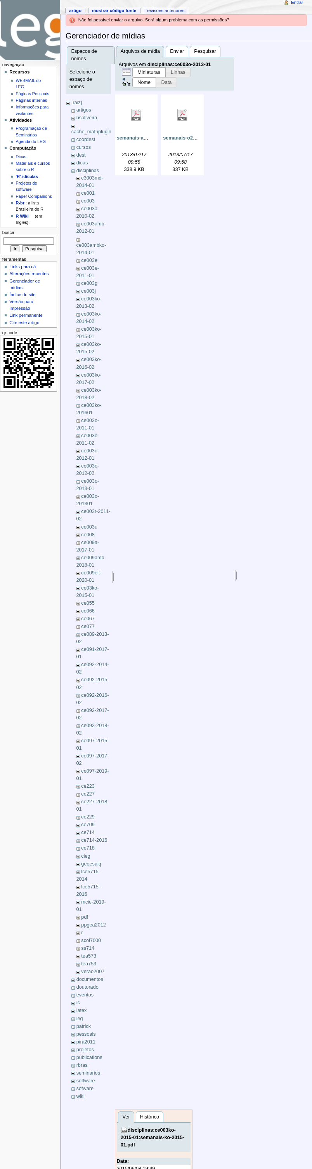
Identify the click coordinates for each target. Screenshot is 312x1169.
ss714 (87, 948)
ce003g (89, 283)
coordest (85, 139)
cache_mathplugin (91, 131)
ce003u (89, 527)
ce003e (89, 260)
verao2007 (92, 971)
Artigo (75, 10)
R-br (20, 203)
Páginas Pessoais (32, 93)
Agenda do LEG (31, 141)
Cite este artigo (24, 322)
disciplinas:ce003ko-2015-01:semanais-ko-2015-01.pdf (152, 1137)
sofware (85, 1088)
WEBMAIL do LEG (28, 83)
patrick (83, 1026)
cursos (83, 147)
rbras (82, 1065)
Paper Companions (34, 196)
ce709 (88, 824)
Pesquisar (205, 51)
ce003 (88, 201)
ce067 (88, 618)
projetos (85, 1049)
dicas (82, 163)
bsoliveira (86, 117)
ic (78, 1002)
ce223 (88, 786)
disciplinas (87, 170)
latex (81, 1010)
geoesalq (91, 864)
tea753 (88, 964)
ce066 (88, 611)
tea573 (88, 956)
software (85, 1081)
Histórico (149, 1117)
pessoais (86, 1034)
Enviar (177, 51)
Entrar (297, 2)
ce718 (88, 848)
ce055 (88, 603)
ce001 (88, 193)
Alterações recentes (29, 273)
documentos (89, 979)
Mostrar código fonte (114, 10)
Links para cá (22, 266)
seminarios (88, 1073)
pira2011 (85, 1042)
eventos (85, 995)
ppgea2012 (93, 925)
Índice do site (22, 294)
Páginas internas (31, 100)
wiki (80, 1096)
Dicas (21, 156)
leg (79, 1018)
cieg (85, 856)
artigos (83, 110)
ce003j (88, 291)
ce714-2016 (94, 840)
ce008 (88, 534)
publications (89, 1057)
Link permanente (25, 315)
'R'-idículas (27, 176)
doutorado (87, 987)
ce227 (88, 794)
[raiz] (76, 102)
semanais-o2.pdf (182, 138)
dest (81, 155)
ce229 (88, 817)
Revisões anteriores (165, 10)
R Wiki (22, 216)
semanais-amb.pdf (138, 138)
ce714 (88, 832)
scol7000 (91, 940)
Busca (8, 232)
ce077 (88, 626)
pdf (84, 917)
